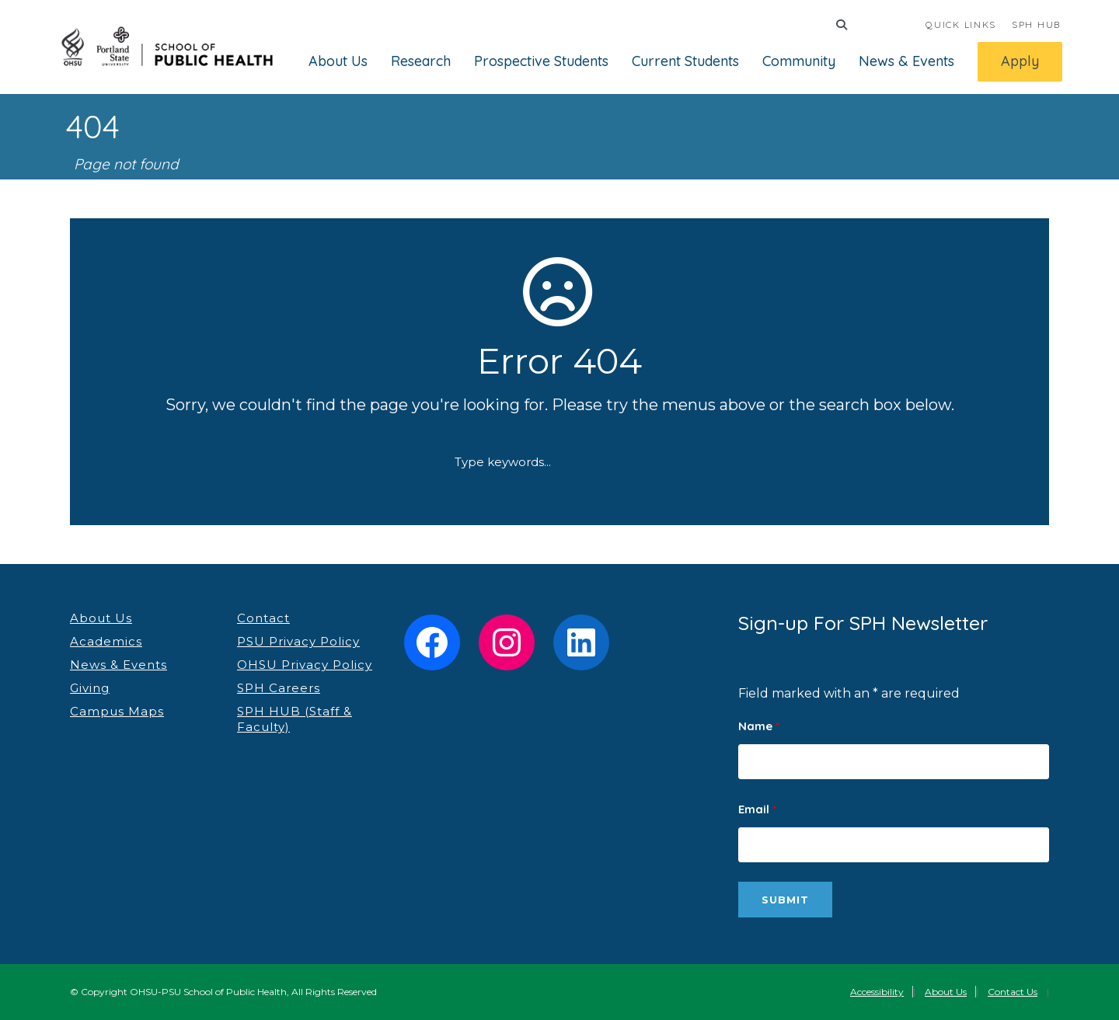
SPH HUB (1036, 24)
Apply (1020, 61)
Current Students (685, 61)
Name (758, 726)
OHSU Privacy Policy (304, 664)
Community (798, 61)
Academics (106, 641)
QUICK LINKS (961, 24)
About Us (338, 61)
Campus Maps (117, 711)
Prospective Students (541, 61)
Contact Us (1012, 991)
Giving (90, 688)
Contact (263, 618)
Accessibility (877, 991)
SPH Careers (278, 688)
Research (421, 61)
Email (757, 809)
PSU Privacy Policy (298, 641)
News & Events (906, 61)
